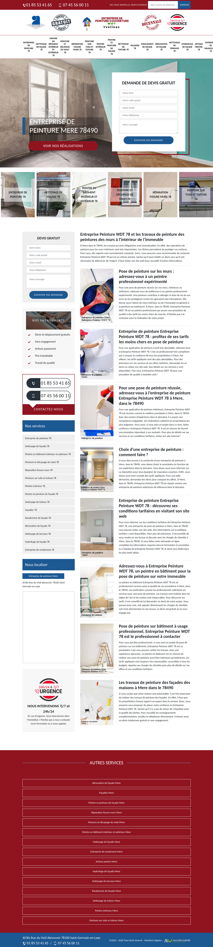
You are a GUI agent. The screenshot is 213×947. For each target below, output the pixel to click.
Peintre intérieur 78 (100, 47)
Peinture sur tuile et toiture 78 (89, 47)
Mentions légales (153, 940)
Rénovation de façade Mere (106, 783)
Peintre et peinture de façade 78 (111, 47)
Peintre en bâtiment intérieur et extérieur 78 (53, 47)
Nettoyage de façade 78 (41, 47)
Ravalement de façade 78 (147, 47)
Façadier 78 (134, 47)
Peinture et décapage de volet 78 (65, 47)
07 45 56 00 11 (73, 4)
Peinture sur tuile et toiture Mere (106, 920)
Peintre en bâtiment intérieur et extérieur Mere (106, 832)
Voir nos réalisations (63, 146)
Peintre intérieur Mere (106, 910)
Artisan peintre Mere (106, 861)
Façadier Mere (106, 792)
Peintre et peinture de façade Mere (106, 802)
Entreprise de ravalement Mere (106, 851)
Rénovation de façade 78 (161, 47)
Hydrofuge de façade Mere (106, 871)
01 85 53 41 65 (37, 4)
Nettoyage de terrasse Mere (106, 881)
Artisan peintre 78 (199, 47)
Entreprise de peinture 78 (28, 46)
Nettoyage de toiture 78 (123, 47)
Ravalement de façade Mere (106, 890)
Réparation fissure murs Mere (106, 812)
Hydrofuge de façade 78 (187, 47)
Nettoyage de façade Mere (106, 841)
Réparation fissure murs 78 (77, 47)
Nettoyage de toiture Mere (106, 900)
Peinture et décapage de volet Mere (106, 822)
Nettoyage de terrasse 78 (174, 46)
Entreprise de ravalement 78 (39, 549)
